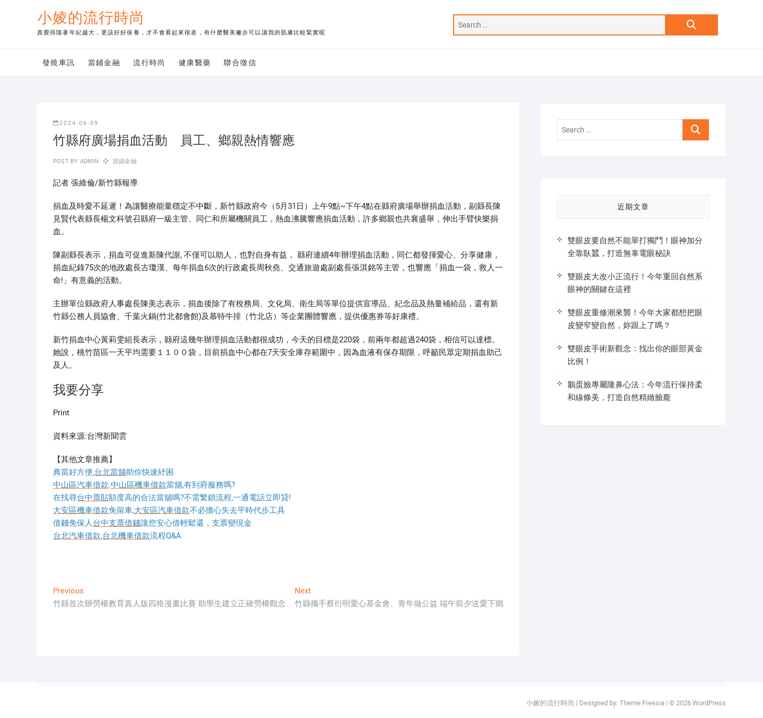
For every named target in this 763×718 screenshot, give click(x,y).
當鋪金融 (104, 62)
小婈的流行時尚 (91, 17)
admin (88, 161)
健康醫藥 (195, 62)
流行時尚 (149, 62)
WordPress (709, 703)
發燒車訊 (58, 62)
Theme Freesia (641, 703)
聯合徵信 (240, 62)
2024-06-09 (76, 123)
